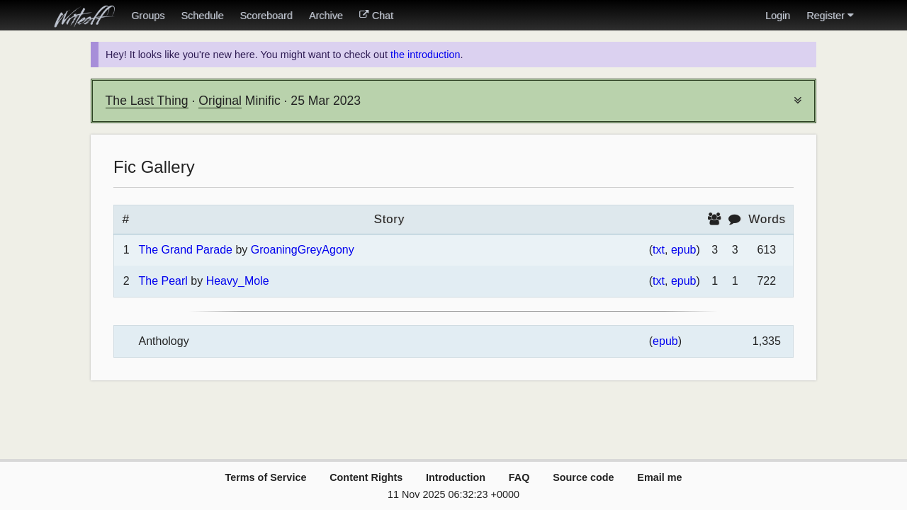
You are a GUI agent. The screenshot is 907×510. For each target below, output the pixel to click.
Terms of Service (265, 477)
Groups (147, 15)
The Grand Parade (185, 250)
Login (777, 15)
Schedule (202, 15)
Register (829, 15)
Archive (326, 15)
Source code (583, 477)
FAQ (519, 477)
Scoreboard (266, 15)
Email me (659, 477)
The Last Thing (147, 101)
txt (659, 250)
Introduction (455, 477)
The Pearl (162, 281)
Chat (376, 15)
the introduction (425, 54)
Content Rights (365, 477)
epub (684, 250)
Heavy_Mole (237, 281)
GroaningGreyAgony (302, 250)
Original (220, 101)
